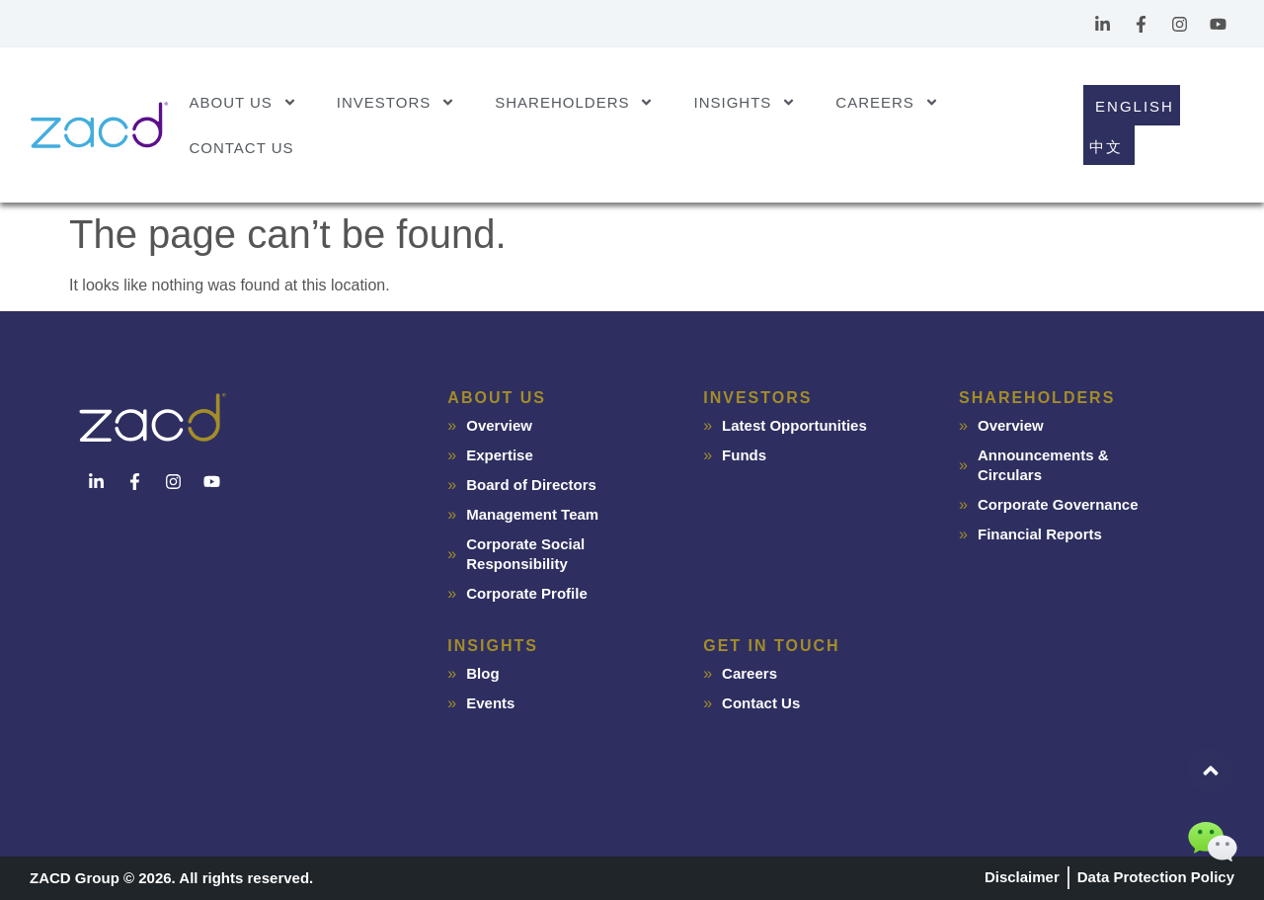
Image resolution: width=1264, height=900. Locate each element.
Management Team (532, 514)
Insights (744, 102)
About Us (242, 102)
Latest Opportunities (794, 425)
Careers (887, 102)
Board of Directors (531, 484)
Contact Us (241, 147)
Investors (396, 102)
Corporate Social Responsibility (525, 553)
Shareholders (574, 102)
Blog (482, 673)
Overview (499, 425)
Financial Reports (1040, 534)
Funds (744, 455)
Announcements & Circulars (1043, 465)
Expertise (499, 455)
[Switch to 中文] (1109, 145)
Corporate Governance (1058, 504)
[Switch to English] (1131, 105)
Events (490, 703)
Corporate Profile (527, 593)
